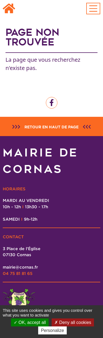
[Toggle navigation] (93, 8)
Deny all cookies (72, 322)
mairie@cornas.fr (20, 267)
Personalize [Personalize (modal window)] (52, 330)
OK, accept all (30, 322)
